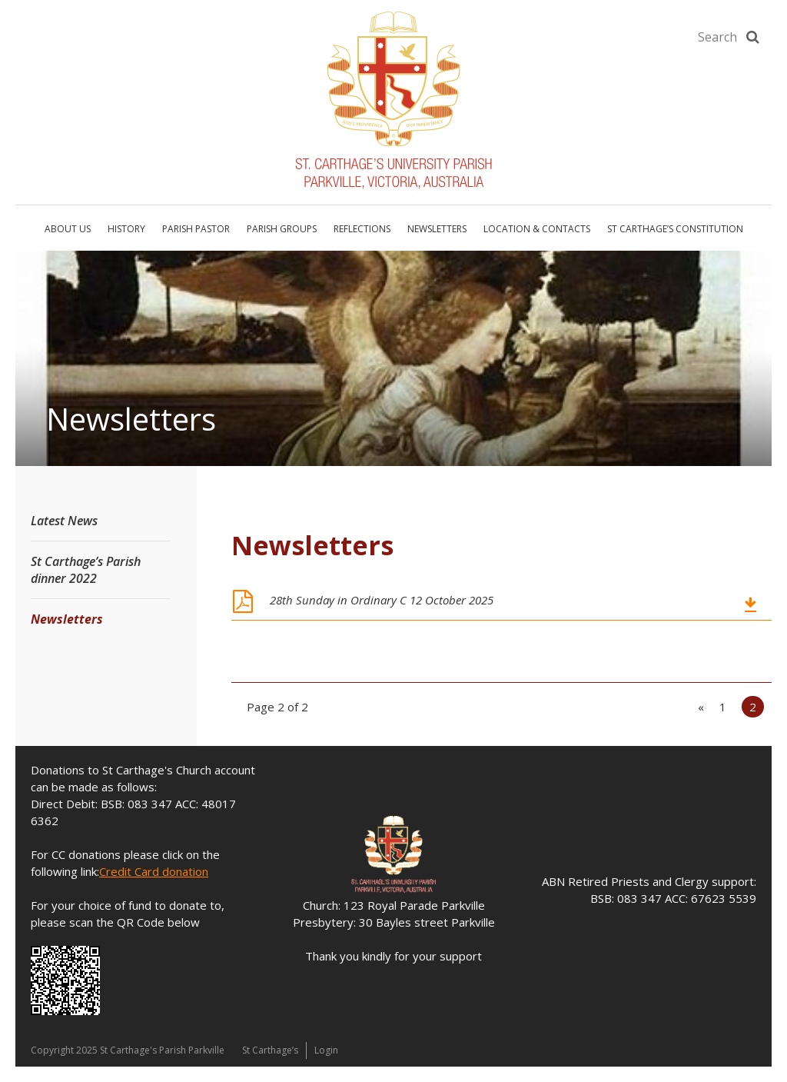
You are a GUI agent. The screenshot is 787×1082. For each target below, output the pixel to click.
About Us (68, 228)
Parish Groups (282, 228)
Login (326, 1050)
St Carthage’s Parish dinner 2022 (86, 570)
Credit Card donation (153, 871)
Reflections (362, 228)
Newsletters (437, 228)
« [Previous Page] (701, 706)
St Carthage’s (270, 1050)
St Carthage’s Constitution (675, 228)
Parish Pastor (196, 228)
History (126, 228)
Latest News (64, 520)
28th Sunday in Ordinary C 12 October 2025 (381, 600)
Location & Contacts (536, 228)
